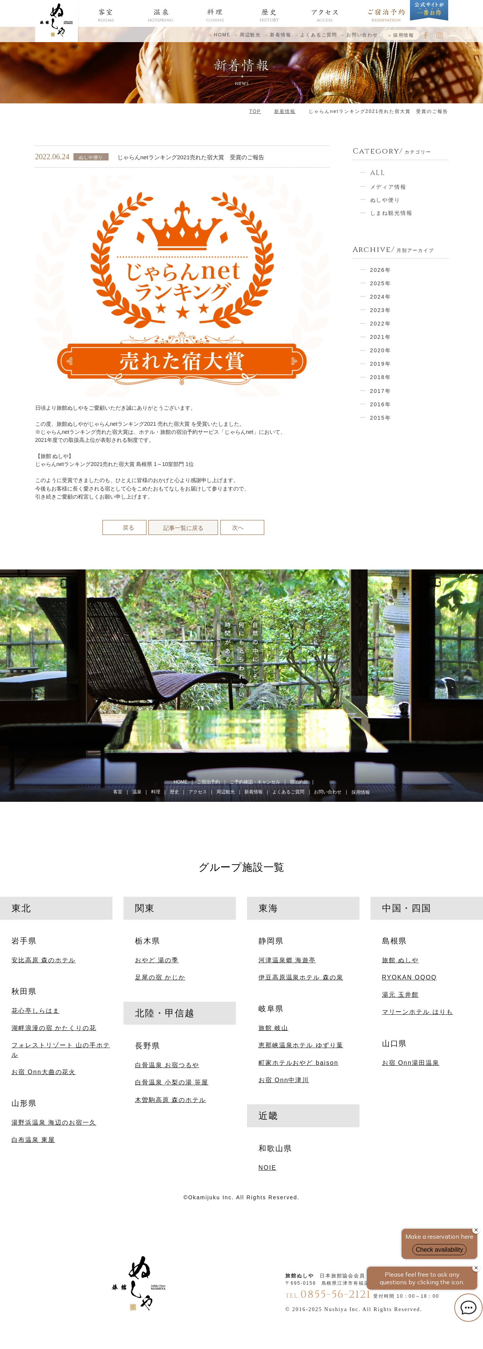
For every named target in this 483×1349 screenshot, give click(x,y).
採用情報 (403, 35)
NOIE (267, 1167)
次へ (238, 527)
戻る (128, 527)
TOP (255, 111)
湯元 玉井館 (400, 994)
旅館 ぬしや (400, 960)
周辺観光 (250, 35)
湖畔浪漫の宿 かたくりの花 (53, 1027)
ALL (378, 173)
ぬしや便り (385, 200)
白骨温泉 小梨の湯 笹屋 (171, 1082)
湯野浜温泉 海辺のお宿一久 (53, 1122)
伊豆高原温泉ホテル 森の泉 (301, 977)
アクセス (198, 792)
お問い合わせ (362, 35)
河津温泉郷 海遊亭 (287, 960)
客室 (117, 792)
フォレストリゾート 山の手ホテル (60, 1050)
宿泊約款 (299, 782)
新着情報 (280, 35)
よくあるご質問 (318, 35)
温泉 (136, 792)
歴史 (174, 792)
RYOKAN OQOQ (409, 977)
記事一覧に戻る (183, 528)
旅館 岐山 (273, 1027)
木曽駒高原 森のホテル (170, 1099)
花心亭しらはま (35, 1010)
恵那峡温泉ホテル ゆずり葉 (301, 1045)
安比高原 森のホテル (43, 960)
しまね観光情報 (391, 213)
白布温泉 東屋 (33, 1139)
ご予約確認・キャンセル (255, 782)
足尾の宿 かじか (160, 977)
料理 (155, 792)
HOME (222, 35)
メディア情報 (388, 187)
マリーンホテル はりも (417, 1011)
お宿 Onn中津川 (284, 1079)
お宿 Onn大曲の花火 (43, 1071)
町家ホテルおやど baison (298, 1062)
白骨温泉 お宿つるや (167, 1064)
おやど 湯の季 (157, 960)
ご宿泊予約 (208, 782)
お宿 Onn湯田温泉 (410, 1062)
